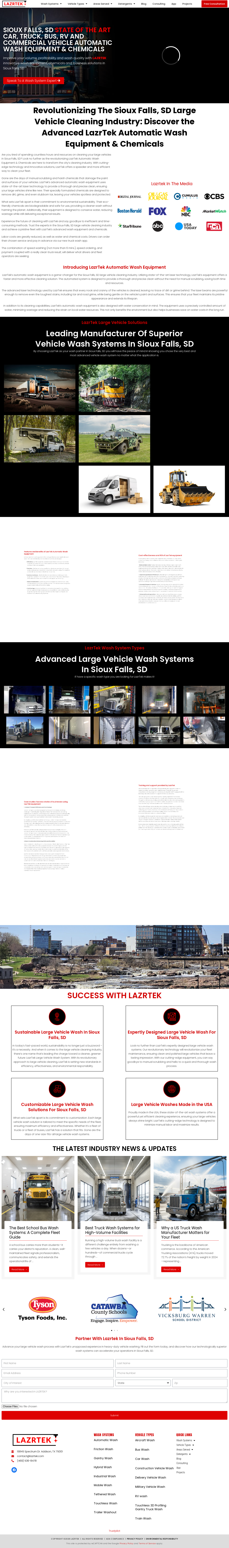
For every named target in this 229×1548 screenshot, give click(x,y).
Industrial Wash (105, 1476)
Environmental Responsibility (162, 1538)
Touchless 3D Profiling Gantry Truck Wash (150, 1507)
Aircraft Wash (145, 1440)
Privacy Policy (135, 1538)
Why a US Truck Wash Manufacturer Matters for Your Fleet (185, 1232)
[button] (214, 3)
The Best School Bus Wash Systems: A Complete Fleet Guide (34, 1232)
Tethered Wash (105, 1494)
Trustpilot (114, 1531)
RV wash (141, 1496)
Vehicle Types (77, 3)
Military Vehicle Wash (150, 1487)
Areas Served (102, 3)
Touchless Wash (105, 1503)
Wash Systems (51, 3)
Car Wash (142, 1459)
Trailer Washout (105, 1512)
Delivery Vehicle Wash (150, 1477)
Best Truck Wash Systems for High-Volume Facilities (112, 1230)
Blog (143, 3)
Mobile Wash (103, 1485)
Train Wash (143, 1518)
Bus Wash (142, 1450)
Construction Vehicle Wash (154, 1468)
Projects (187, 3)
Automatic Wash (106, 1440)
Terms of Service (147, 1543)
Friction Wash (103, 1449)
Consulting (159, 3)
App (173, 3)
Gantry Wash (103, 1458)
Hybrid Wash (103, 1467)
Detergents (126, 3)
